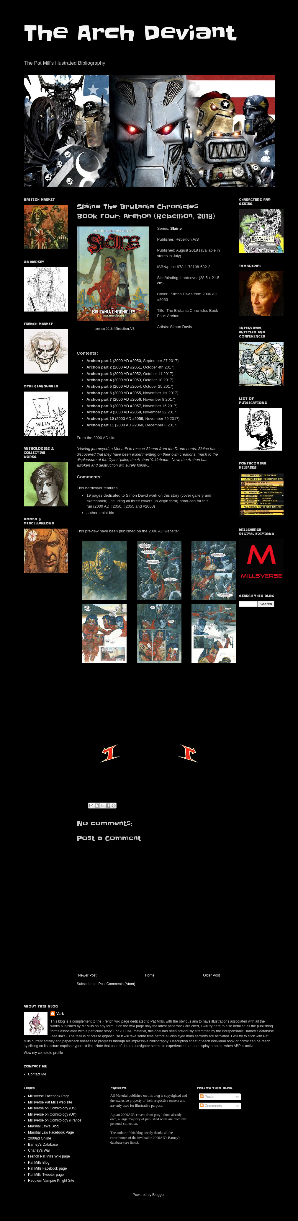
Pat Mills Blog (39, 1162)
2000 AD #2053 (127, 380)
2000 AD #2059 (129, 418)
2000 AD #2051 (127, 367)
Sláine (176, 228)
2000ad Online (39, 1138)
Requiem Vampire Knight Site (51, 1180)
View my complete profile (43, 1053)
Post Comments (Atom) (116, 984)
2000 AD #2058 (127, 412)
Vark (60, 1014)
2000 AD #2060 (129, 425)
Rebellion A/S (125, 328)
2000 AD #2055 (127, 393)
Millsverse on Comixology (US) (52, 1108)
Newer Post (87, 975)
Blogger (158, 1195)
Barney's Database (43, 1144)
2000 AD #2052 (127, 373)
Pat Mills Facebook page (47, 1168)
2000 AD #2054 (127, 386)
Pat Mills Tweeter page (46, 1175)
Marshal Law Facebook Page (51, 1132)
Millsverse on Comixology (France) (55, 1120)
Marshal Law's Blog (43, 1126)
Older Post (211, 975)
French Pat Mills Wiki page (49, 1156)
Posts (206, 1097)
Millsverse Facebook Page (49, 1096)
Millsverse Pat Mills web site (50, 1102)
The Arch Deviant (130, 33)
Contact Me (37, 1074)
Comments (211, 1106)
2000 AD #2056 (127, 399)
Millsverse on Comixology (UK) (52, 1114)
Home (150, 975)
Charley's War (39, 1150)
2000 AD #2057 (127, 406)
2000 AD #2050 (127, 360)
